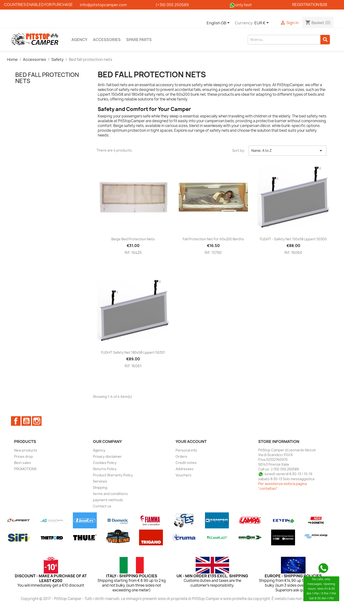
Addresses (185, 469)
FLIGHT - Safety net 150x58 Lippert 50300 (293, 239)
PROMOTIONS (25, 469)
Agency (79, 39)
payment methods (108, 500)
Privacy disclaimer (107, 456)
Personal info (186, 450)
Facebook (16, 421)
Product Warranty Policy (113, 475)
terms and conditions (110, 493)
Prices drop (23, 456)
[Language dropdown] (219, 23)
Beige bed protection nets (133, 239)
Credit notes (186, 462)
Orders (181, 456)
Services (100, 481)
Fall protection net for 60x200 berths (213, 239)
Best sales (22, 462)
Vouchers (183, 475)
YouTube (26, 421)
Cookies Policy (105, 462)
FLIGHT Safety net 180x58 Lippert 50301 (133, 352)
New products (25, 450)
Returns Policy (105, 469)
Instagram (37, 421)
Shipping (100, 487)
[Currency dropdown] (262, 23)
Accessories (107, 39)
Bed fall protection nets (47, 78)
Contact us (102, 506)
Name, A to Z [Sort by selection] (287, 150)
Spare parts (139, 39)
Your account (191, 441)
